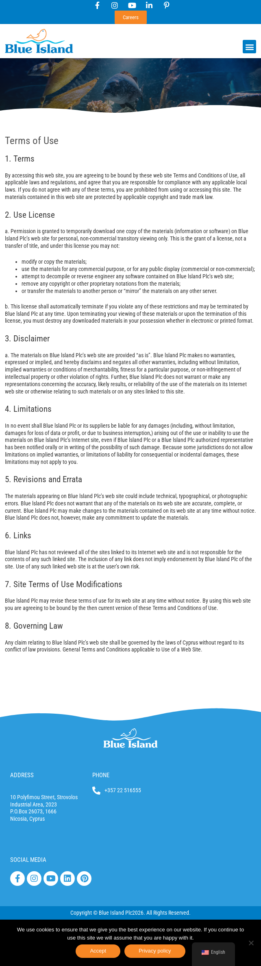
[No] (251, 943)
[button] (249, 46)
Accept (98, 951)
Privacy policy (155, 951)
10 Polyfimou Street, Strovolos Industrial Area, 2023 (44, 801)
